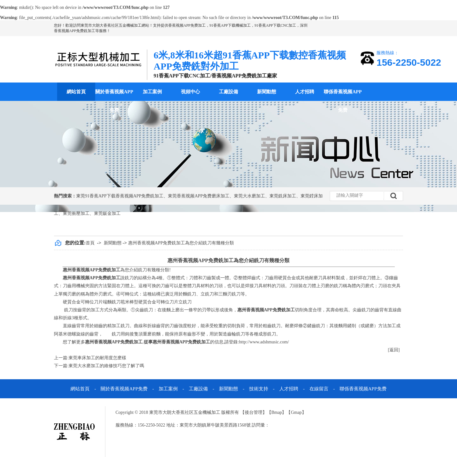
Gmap (296, 412)
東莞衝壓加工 (76, 213)
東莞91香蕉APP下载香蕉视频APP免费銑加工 (119, 196)
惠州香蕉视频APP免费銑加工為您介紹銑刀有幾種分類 (181, 243)
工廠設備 (228, 91)
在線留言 (318, 388)
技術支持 (258, 388)
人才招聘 (304, 91)
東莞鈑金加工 (107, 213)
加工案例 (152, 91)
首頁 (90, 243)
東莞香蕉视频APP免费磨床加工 (198, 196)
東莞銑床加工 (282, 196)
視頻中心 (190, 91)
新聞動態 (266, 91)
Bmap (276, 412)
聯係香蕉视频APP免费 (342, 101)
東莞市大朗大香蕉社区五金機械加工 (111, 25)
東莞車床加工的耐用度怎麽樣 (97, 357)
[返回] (394, 350)
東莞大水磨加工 (249, 196)
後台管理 (253, 412)
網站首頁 (76, 91)
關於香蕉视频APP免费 (114, 101)
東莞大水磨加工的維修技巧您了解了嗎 (106, 365)
